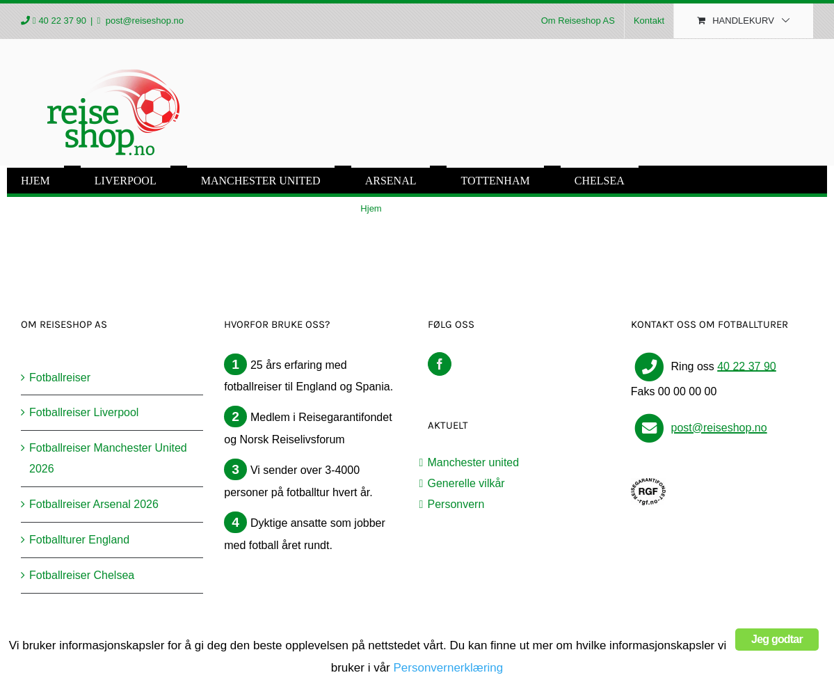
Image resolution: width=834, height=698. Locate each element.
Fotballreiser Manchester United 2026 (108, 458)
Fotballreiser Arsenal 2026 (94, 504)
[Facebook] (439, 364)
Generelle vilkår (466, 483)
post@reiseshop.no (143, 20)
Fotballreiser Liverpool (83, 412)
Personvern (456, 504)
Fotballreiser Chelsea (81, 575)
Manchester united (474, 462)
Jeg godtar (777, 639)
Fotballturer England (79, 540)
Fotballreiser (59, 377)
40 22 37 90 (62, 20)
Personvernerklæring (448, 667)
